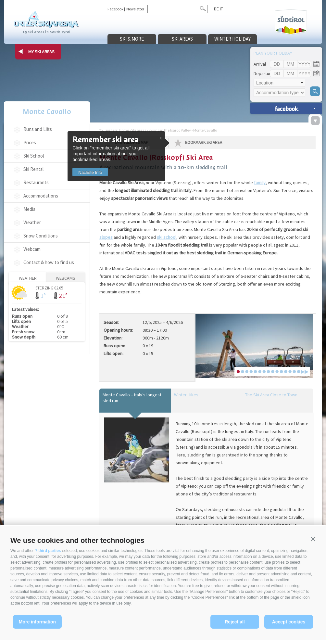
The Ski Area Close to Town (271, 395)
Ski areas (182, 39)
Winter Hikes (186, 395)
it (221, 9)
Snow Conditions (40, 236)
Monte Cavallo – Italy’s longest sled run (132, 397)
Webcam (32, 249)
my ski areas (41, 52)
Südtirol (291, 22)
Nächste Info (90, 172)
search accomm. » (286, 108)
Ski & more (132, 39)
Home (124, 130)
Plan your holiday (273, 53)
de (216, 9)
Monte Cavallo (47, 111)
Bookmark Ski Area (203, 142)
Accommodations (40, 196)
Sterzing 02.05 (49, 287)
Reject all (234, 621)
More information (37, 621)
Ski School (33, 156)
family (260, 183)
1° (43, 295)
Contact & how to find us (48, 262)
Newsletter (135, 8)
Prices (29, 142)
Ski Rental (33, 169)
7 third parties (48, 550)
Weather (32, 222)
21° (63, 295)
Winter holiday (232, 39)
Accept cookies (289, 621)
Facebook (115, 8)
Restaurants (36, 182)
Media (29, 209)
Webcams (65, 278)
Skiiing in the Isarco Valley (169, 130)
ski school (166, 237)
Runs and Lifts (37, 129)
